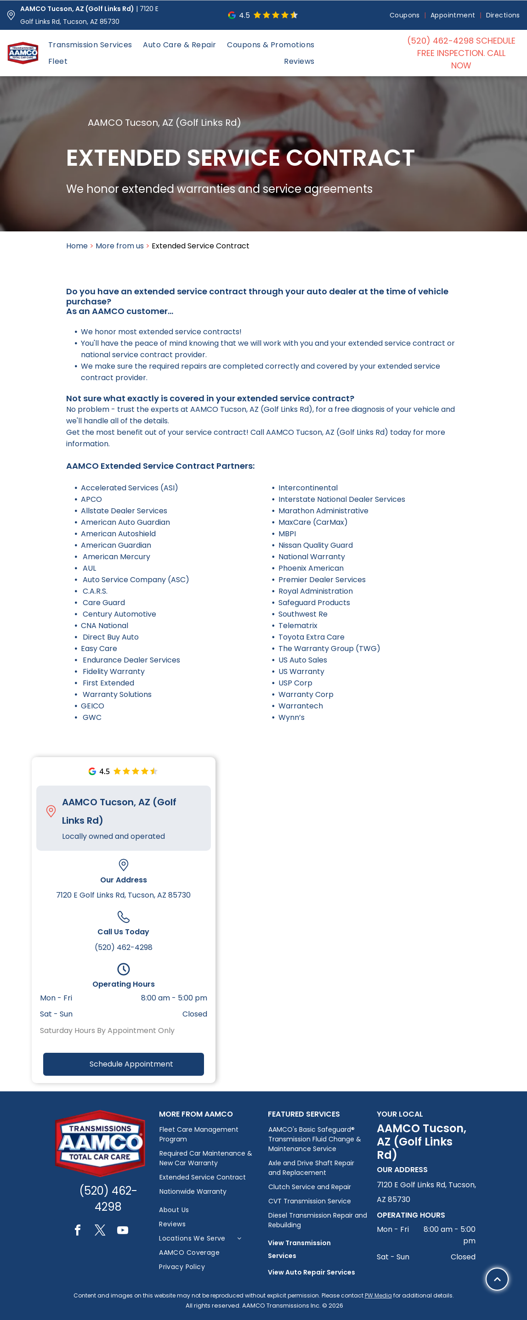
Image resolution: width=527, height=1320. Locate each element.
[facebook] (78, 1231)
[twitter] (100, 1231)
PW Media (378, 1295)
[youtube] (123, 1231)
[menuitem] (405, 15)
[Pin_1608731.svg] (11, 15)
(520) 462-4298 (124, 947)
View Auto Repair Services (311, 1272)
